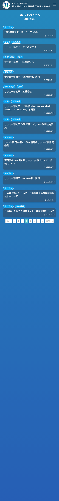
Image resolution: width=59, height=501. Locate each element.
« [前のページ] (14, 221)
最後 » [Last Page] (49, 221)
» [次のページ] (42, 221)
